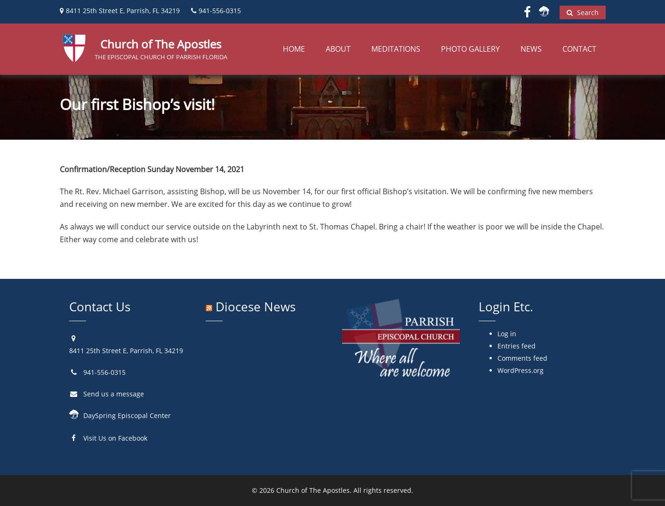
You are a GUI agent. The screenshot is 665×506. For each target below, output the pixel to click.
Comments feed (522, 358)
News (531, 49)
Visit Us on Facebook (115, 438)
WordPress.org (520, 370)
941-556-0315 (104, 372)
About (338, 49)
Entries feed (516, 345)
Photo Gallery (470, 49)
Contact (579, 49)
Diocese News (256, 306)
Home (294, 49)
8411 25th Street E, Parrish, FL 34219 (126, 350)
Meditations (395, 49)
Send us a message (113, 393)
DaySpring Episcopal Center (127, 415)
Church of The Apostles (313, 490)
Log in (506, 333)
